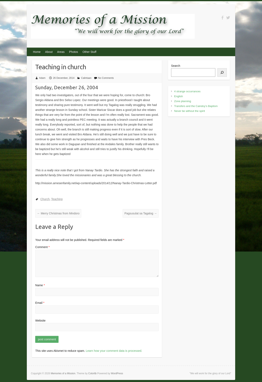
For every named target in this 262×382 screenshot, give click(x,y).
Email (39, 302)
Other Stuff (89, 51)
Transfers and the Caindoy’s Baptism (196, 106)
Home (37, 51)
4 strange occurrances (187, 91)
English (178, 96)
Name (40, 285)
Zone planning (182, 101)
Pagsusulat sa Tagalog (140, 213)
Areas (61, 51)
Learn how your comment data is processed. (114, 350)
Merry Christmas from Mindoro (58, 213)
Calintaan (86, 78)
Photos (73, 51)
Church (45, 199)
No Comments (106, 78)
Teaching (57, 199)
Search (175, 65)
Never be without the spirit (189, 110)
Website (40, 320)
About (49, 51)
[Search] (222, 72)
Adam (42, 78)
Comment (42, 247)
